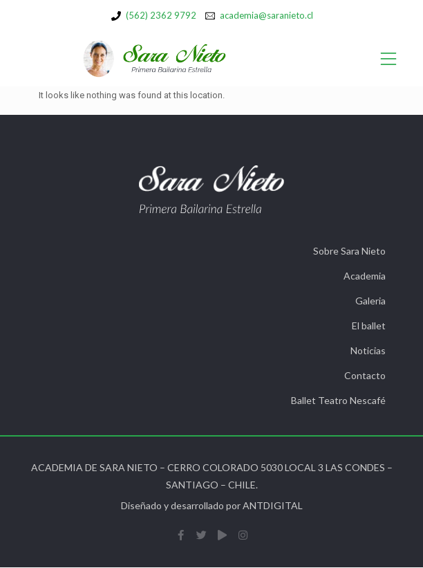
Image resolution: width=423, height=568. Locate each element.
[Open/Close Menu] (389, 59)
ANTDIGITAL (273, 505)
